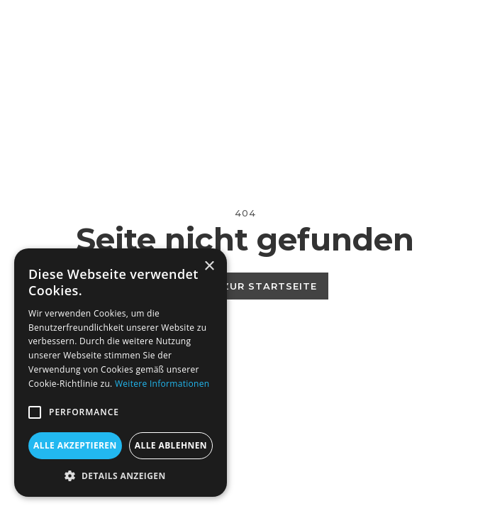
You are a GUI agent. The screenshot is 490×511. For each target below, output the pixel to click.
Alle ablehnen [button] (171, 445)
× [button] (209, 266)
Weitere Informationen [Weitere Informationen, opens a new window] (162, 384)
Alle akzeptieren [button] (75, 445)
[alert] (120, 372)
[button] (35, 412)
